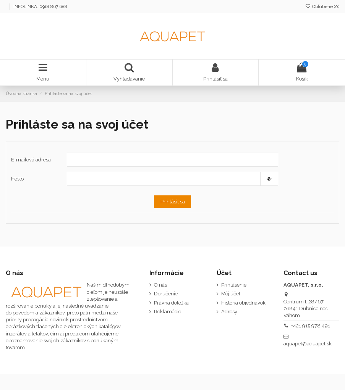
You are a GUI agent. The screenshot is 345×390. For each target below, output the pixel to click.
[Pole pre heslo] (164, 179)
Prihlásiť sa (172, 202)
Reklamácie (167, 311)
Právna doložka (171, 303)
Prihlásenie (233, 285)
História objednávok (243, 303)
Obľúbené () (322, 6)
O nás (160, 285)
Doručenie (166, 294)
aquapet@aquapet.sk (307, 343)
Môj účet (230, 294)
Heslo (17, 179)
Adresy (229, 311)
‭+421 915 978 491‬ (310, 326)
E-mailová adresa (31, 160)
